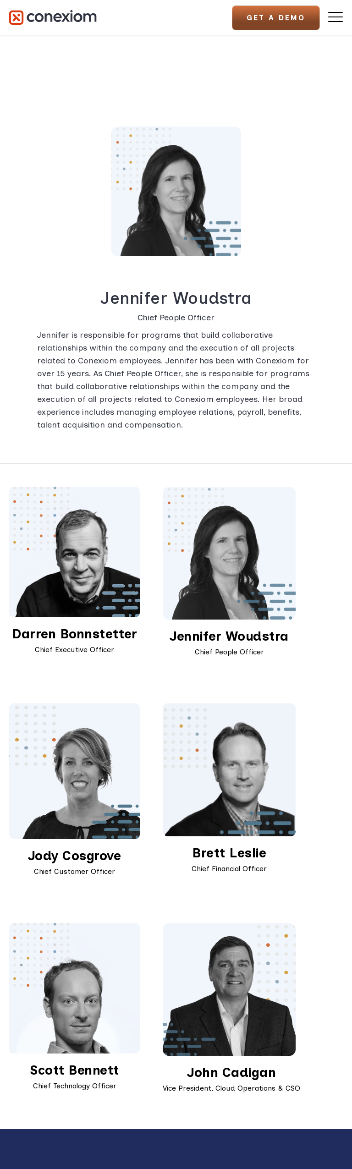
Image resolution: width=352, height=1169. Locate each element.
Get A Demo (276, 17)
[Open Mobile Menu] (335, 17)
